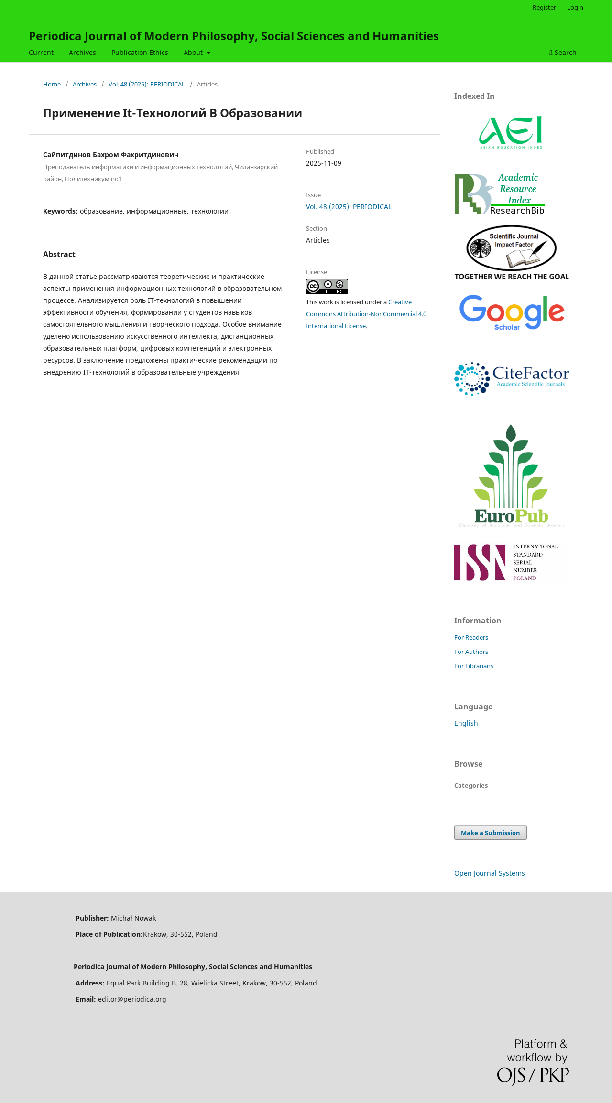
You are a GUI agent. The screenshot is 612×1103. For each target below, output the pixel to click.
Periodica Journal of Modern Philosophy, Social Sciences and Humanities (234, 35)
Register (544, 7)
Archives (82, 52)
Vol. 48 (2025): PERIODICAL (147, 84)
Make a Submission (490, 832)
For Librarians (473, 666)
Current (41, 52)
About (194, 52)
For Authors (471, 651)
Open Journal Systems (489, 873)
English (466, 723)
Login (575, 7)
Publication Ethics (139, 52)
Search (563, 52)
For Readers (471, 637)
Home (52, 84)
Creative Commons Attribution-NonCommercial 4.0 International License (366, 314)
